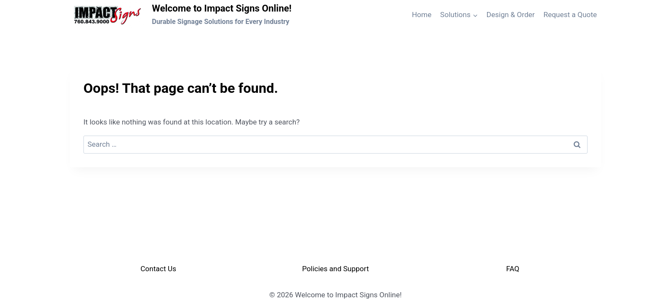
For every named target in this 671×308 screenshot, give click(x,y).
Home (421, 14)
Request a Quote (570, 14)
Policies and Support (335, 268)
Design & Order (511, 14)
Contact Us (158, 268)
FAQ (513, 268)
